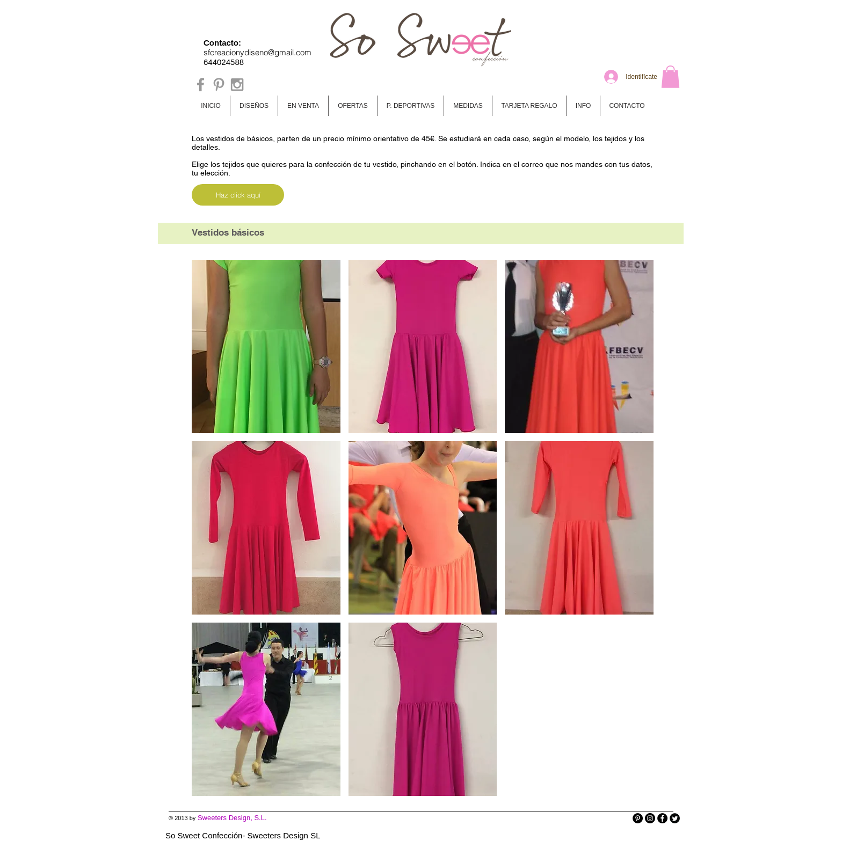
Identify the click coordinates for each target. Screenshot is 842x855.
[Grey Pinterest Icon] (219, 84)
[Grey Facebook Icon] (200, 84)
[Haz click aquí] (238, 195)
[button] (670, 76)
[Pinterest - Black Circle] (638, 818)
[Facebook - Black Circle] (662, 818)
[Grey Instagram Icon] (237, 84)
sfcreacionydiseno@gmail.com (257, 52)
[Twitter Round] (675, 818)
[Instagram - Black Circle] (650, 818)
